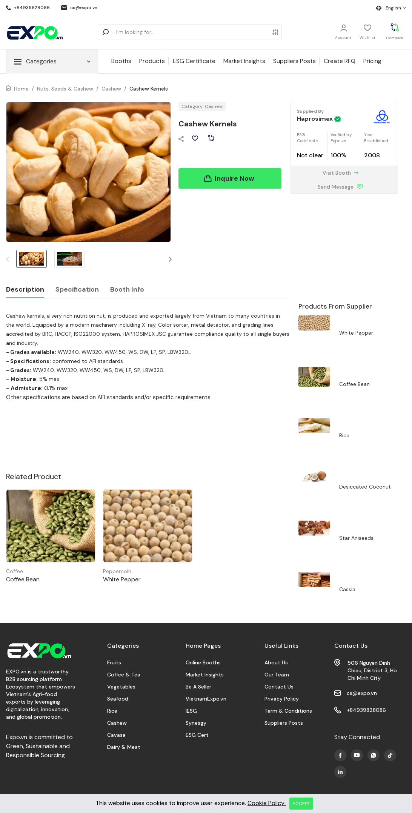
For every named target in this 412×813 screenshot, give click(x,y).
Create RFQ (339, 61)
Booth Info (127, 289)
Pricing (372, 61)
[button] (170, 259)
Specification (77, 289)
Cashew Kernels (148, 88)
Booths (121, 61)
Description (25, 289)
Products (152, 61)
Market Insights (244, 61)
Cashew (111, 88)
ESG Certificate (194, 61)
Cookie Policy (267, 803)
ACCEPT (301, 804)
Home (21, 88)
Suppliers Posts (294, 61)
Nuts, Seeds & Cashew (65, 88)
